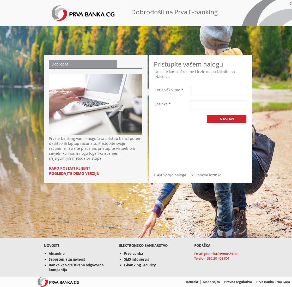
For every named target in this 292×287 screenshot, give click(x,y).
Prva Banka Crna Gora (273, 282)
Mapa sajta (211, 282)
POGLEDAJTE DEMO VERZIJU (74, 173)
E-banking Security (140, 265)
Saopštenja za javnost (67, 259)
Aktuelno (57, 253)
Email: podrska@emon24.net (216, 253)
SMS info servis (136, 259)
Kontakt (192, 282)
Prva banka (133, 253)
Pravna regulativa (238, 282)
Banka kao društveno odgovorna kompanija (76, 267)
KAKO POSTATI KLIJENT (69, 168)
